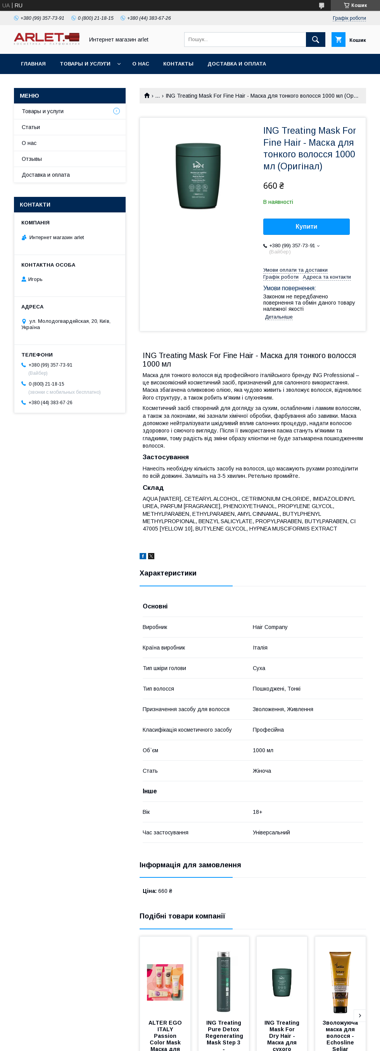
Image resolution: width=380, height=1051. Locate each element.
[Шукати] (315, 39)
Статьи (31, 127)
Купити (307, 226)
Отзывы (32, 159)
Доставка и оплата (236, 64)
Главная (33, 64)
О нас (140, 64)
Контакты (178, 64)
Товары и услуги (85, 64)
